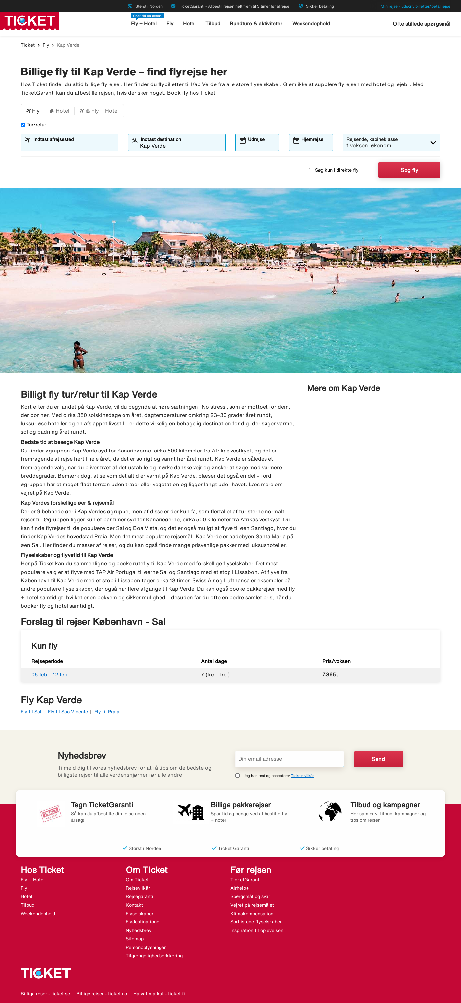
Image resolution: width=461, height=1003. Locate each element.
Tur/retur (33, 124)
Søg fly (409, 170)
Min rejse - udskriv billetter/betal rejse (415, 6)
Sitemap (135, 938)
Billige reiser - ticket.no (101, 993)
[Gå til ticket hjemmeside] (29, 20)
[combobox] (74, 146)
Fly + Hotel (144, 23)
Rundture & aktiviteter (256, 23)
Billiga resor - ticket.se (45, 993)
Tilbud (212, 23)
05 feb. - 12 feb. (50, 674)
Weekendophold (311, 23)
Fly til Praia (106, 711)
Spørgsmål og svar (250, 896)
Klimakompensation (251, 913)
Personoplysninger (146, 947)
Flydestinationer (143, 921)
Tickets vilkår (302, 775)
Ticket (28, 45)
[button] (33, 110)
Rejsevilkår (138, 888)
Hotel (189, 23)
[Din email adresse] (289, 759)
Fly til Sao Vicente (68, 711)
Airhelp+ (239, 888)
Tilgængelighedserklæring (154, 955)
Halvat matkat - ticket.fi (159, 993)
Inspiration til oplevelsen (256, 930)
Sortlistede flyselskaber (256, 921)
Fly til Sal (31, 711)
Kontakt (134, 905)
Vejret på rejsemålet (252, 905)
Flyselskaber (139, 913)
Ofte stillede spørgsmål (421, 23)
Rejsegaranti (139, 896)
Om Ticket (137, 879)
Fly (169, 23)
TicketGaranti (245, 879)
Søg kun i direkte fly (334, 170)
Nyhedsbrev (138, 930)
